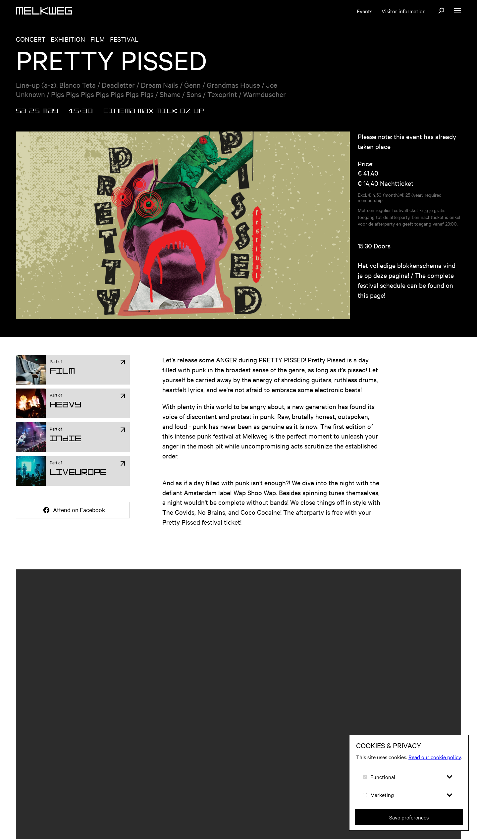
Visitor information (404, 11)
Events (364, 11)
